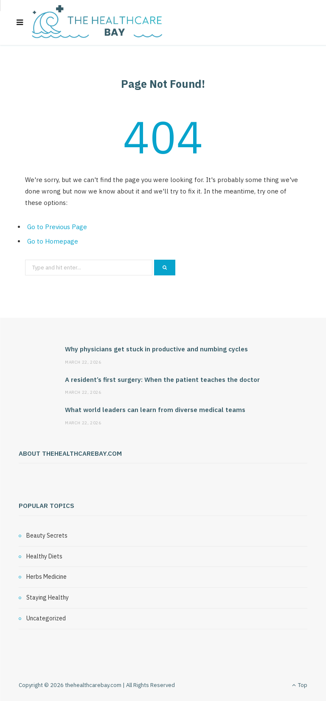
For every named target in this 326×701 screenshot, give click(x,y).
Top (299, 685)
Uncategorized (46, 618)
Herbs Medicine (46, 576)
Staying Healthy (47, 597)
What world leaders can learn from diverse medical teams (155, 410)
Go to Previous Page (57, 227)
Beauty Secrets (46, 535)
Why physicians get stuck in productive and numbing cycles (156, 349)
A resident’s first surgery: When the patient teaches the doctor (162, 380)
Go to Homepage (52, 241)
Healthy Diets (44, 556)
